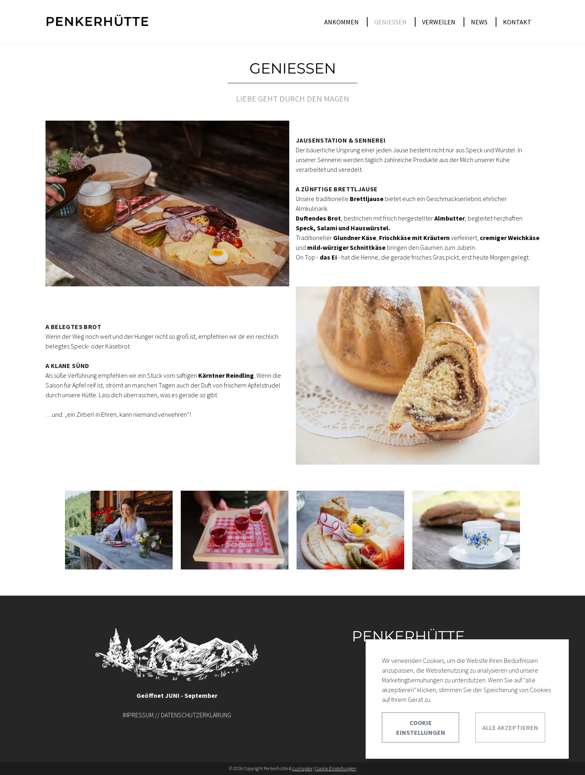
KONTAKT (517, 22)
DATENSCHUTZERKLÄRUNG (196, 715)
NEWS (479, 22)
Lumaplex (302, 768)
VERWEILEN (438, 22)
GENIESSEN (390, 22)
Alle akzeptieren (510, 727)
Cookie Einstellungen (335, 768)
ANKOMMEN (341, 22)
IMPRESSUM (138, 715)
